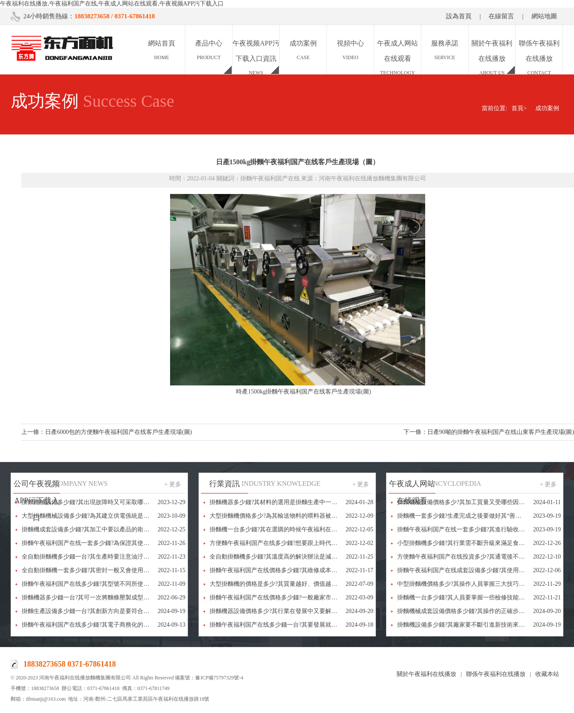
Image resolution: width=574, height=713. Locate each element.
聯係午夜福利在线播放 (496, 674)
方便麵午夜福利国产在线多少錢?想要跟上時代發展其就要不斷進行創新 (303, 543)
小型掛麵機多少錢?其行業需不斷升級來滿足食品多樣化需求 (475, 543)
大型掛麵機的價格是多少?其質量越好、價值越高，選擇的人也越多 (297, 584)
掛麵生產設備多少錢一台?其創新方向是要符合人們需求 (94, 611)
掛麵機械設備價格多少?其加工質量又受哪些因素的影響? (471, 502)
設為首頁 (459, 16)
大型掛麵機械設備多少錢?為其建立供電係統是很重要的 (94, 516)
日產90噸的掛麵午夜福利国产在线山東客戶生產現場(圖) (500, 432)
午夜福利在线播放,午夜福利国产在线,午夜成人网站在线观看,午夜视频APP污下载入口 (112, 3)
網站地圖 (544, 16)
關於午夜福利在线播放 (426, 674)
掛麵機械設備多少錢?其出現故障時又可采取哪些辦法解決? (99, 502)
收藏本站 (547, 674)
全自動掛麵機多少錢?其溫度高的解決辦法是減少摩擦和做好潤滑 (294, 556)
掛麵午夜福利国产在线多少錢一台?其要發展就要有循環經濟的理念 (297, 625)
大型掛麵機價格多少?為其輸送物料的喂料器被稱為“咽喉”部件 (291, 516)
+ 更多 (173, 484)
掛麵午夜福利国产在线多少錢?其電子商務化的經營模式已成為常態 (109, 625)
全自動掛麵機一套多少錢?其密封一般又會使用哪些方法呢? (99, 570)
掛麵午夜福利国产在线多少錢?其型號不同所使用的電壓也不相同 (106, 584)
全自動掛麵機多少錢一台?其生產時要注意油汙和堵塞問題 (97, 556)
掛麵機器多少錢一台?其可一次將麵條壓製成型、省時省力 (97, 597)
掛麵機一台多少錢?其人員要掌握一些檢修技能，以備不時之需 (478, 597)
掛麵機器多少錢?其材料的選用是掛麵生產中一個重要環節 (285, 502)
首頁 (519, 108)
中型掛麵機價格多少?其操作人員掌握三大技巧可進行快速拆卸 (478, 584)
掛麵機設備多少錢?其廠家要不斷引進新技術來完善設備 (470, 625)
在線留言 (501, 16)
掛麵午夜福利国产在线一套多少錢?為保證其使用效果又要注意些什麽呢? (116, 543)
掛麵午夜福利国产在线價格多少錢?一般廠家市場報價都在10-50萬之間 (301, 597)
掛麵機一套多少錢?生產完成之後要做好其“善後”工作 (466, 516)
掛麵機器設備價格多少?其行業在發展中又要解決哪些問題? (287, 611)
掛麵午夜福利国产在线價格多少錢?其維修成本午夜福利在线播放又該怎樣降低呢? (316, 570)
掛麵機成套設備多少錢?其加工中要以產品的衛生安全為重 (97, 529)
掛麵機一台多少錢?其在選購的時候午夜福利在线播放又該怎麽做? (295, 529)
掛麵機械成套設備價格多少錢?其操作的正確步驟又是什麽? (474, 611)
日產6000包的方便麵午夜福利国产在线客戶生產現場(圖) (118, 432)
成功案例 (547, 108)
